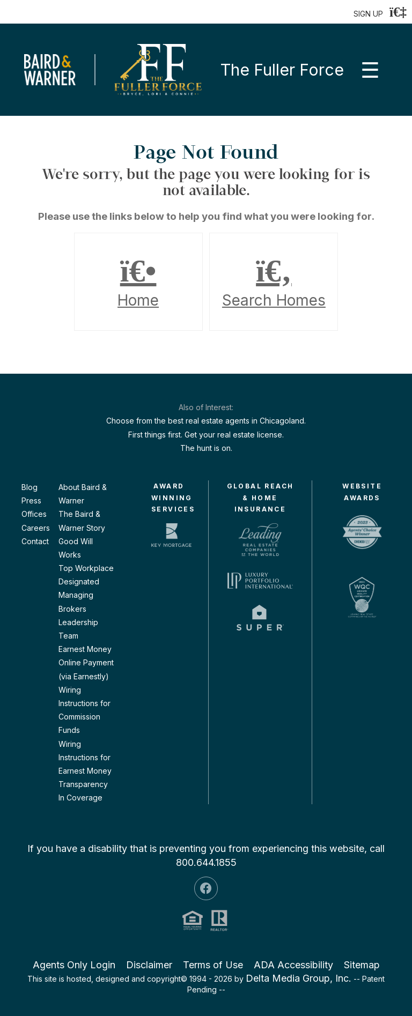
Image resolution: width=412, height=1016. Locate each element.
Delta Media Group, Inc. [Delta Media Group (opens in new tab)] (298, 978)
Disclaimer (149, 964)
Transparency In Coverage (83, 791)
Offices (34, 513)
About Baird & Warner (82, 494)
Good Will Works (75, 548)
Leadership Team (78, 629)
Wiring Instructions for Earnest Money (85, 757)
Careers (35, 527)
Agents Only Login (74, 964)
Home (138, 282)
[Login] (398, 12)
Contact (35, 541)
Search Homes (273, 282)
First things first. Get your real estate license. (206, 434)
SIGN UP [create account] (368, 13)
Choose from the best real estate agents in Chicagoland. (206, 420)
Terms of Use (213, 964)
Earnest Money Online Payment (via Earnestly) (86, 662)
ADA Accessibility (293, 964)
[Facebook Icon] (206, 888)
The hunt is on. (206, 448)
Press (31, 500)
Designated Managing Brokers (78, 595)
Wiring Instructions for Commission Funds (84, 710)
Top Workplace (86, 568)
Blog (29, 487)
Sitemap (362, 964)
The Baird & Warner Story (81, 520)
